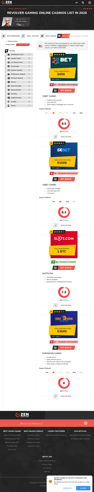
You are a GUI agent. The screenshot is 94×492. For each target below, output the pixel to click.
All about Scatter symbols (80, 439)
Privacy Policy (47, 464)
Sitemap (47, 471)
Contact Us (47, 468)
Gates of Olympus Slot (12, 435)
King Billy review (33, 435)
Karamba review (33, 446)
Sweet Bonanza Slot (11, 439)
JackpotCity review (33, 442)
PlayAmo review (33, 439)
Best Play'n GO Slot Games (56, 435)
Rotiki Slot (12, 449)
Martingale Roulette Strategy (80, 435)
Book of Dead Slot (12, 442)
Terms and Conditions (47, 461)
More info (67, 488)
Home (4, 9)
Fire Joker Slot (12, 446)
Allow (83, 488)
